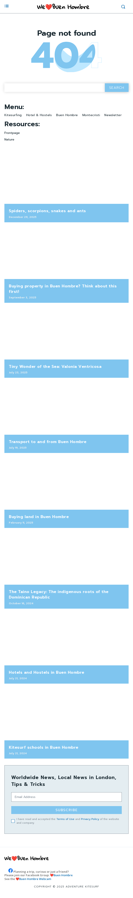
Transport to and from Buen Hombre (48, 442)
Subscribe (66, 810)
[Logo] (63, 6)
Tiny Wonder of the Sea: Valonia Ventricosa (55, 366)
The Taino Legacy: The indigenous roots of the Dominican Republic (59, 594)
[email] (66, 797)
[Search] (117, 87)
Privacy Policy (90, 819)
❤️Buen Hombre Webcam (33, 879)
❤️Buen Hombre (61, 875)
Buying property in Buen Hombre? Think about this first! (63, 289)
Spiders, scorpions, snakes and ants (47, 211)
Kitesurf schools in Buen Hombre (43, 747)
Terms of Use (65, 819)
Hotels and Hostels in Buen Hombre (46, 672)
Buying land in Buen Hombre (39, 517)
